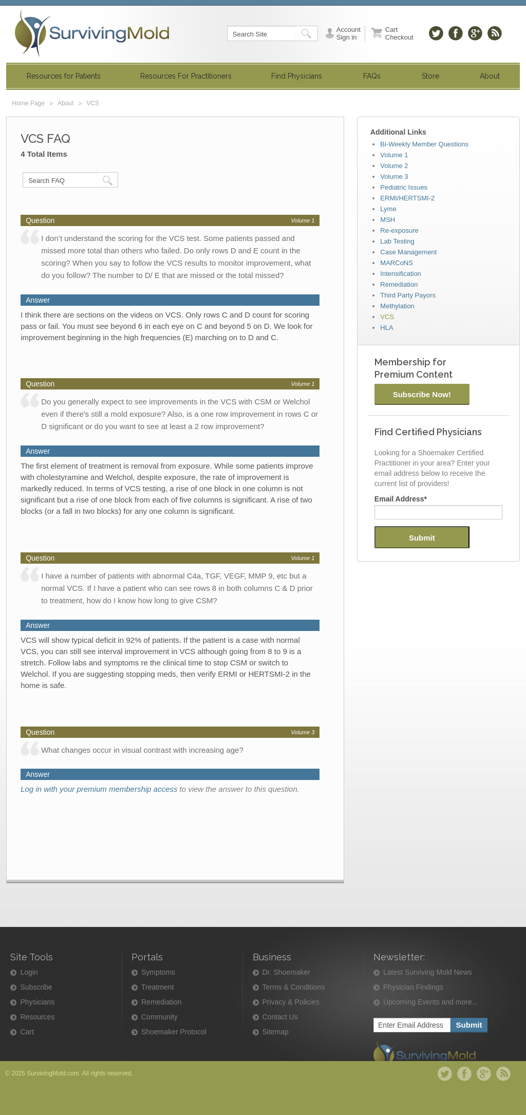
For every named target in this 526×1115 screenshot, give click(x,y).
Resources (37, 1017)
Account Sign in (348, 33)
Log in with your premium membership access (99, 789)
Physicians (37, 1002)
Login (28, 972)
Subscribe (36, 987)
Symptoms (158, 972)
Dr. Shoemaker (286, 972)
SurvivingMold (92, 33)
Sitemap (275, 1032)
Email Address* (400, 499)
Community (159, 1017)
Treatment (157, 987)
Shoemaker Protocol (173, 1032)
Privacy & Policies (291, 1002)
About (65, 103)
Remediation (161, 1002)
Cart (26, 1032)
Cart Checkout (399, 33)
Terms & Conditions (293, 987)
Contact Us (280, 1017)
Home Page (28, 103)
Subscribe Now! (422, 394)
